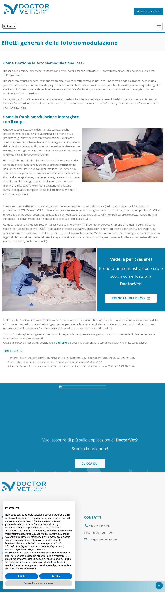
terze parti (55, 527)
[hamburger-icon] (159, 26)
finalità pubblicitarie (14, 543)
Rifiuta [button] (21, 576)
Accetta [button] (56, 576)
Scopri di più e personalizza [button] (38, 583)
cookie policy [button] (51, 524)
